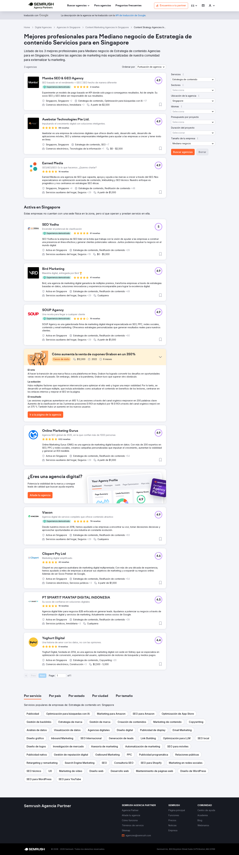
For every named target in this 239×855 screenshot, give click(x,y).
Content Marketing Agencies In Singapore (107, 27)
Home (27, 27)
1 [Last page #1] (70, 675)
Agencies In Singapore (68, 27)
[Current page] (61, 676)
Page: (52, 675)
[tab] (32, 696)
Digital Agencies (43, 27)
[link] (102, 6)
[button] (194, 5)
